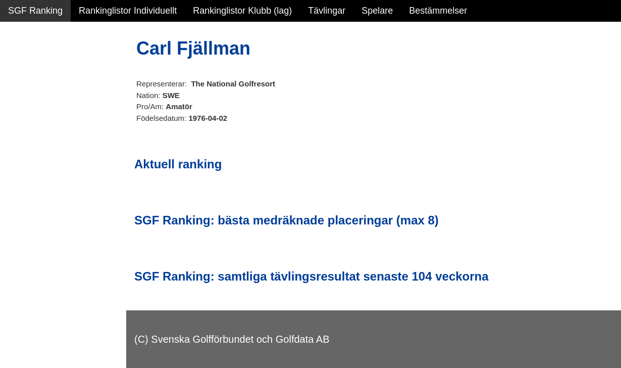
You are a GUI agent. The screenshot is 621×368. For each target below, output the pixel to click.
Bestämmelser (438, 11)
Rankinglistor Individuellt (128, 11)
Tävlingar (326, 11)
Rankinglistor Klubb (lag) (242, 11)
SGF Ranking (35, 11)
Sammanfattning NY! (50, 66)
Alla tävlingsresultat (47, 153)
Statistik (24, 109)
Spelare (377, 11)
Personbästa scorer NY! (56, 131)
